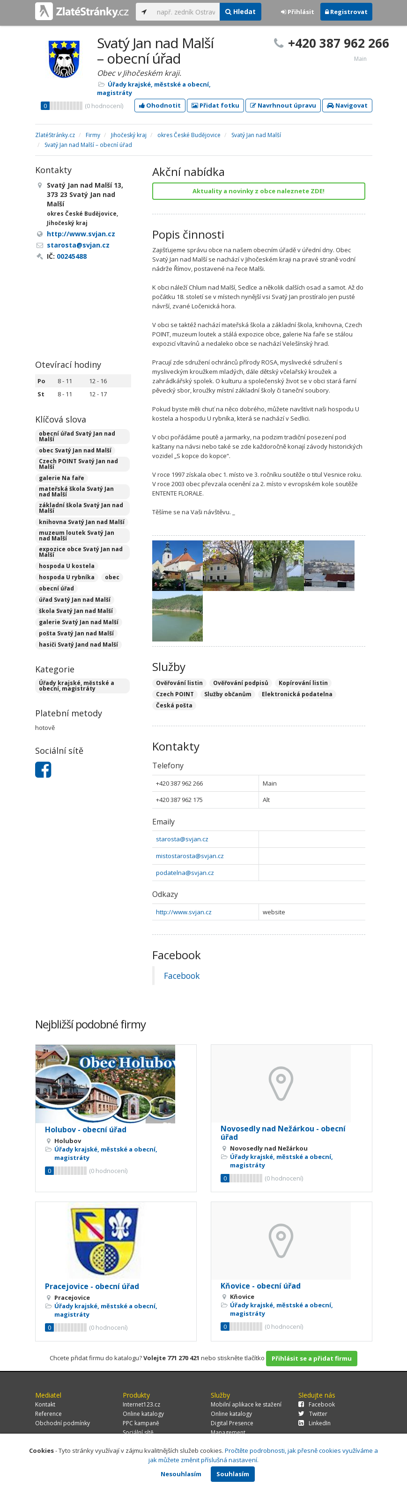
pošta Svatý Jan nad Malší (76, 633)
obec (112, 577)
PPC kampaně (141, 1423)
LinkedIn (314, 1423)
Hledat (240, 11)
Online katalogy (143, 1414)
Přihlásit (297, 11)
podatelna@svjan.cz (185, 872)
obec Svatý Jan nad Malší (75, 450)
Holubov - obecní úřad (85, 1129)
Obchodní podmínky (62, 1423)
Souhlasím (232, 1474)
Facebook (182, 975)
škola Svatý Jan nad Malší (76, 611)
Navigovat (347, 105)
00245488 (72, 256)
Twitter (312, 1414)
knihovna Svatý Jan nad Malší (82, 522)
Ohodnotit (160, 105)
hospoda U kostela (67, 566)
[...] (186, 12)
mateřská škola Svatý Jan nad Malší (76, 491)
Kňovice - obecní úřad (261, 1286)
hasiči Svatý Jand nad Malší (78, 645)
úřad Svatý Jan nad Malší (75, 600)
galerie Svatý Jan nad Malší (78, 622)
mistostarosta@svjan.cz (190, 856)
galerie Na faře (61, 478)
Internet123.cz (141, 1404)
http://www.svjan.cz (184, 912)
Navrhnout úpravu (283, 105)
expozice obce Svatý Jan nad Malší (81, 552)
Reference (48, 1414)
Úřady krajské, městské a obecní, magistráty (76, 685)
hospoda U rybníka (67, 577)
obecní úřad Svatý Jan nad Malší (77, 436)
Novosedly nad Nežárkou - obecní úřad (283, 1132)
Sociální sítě (138, 1432)
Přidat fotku (215, 105)
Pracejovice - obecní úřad (92, 1286)
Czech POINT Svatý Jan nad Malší (78, 464)
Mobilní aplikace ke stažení (246, 1404)
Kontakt (45, 1404)
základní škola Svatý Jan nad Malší (81, 508)
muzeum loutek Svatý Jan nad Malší (76, 535)
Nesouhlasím (181, 1474)
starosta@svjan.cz (182, 839)
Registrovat (346, 11)
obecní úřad (56, 588)
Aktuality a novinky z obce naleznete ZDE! (258, 191)
